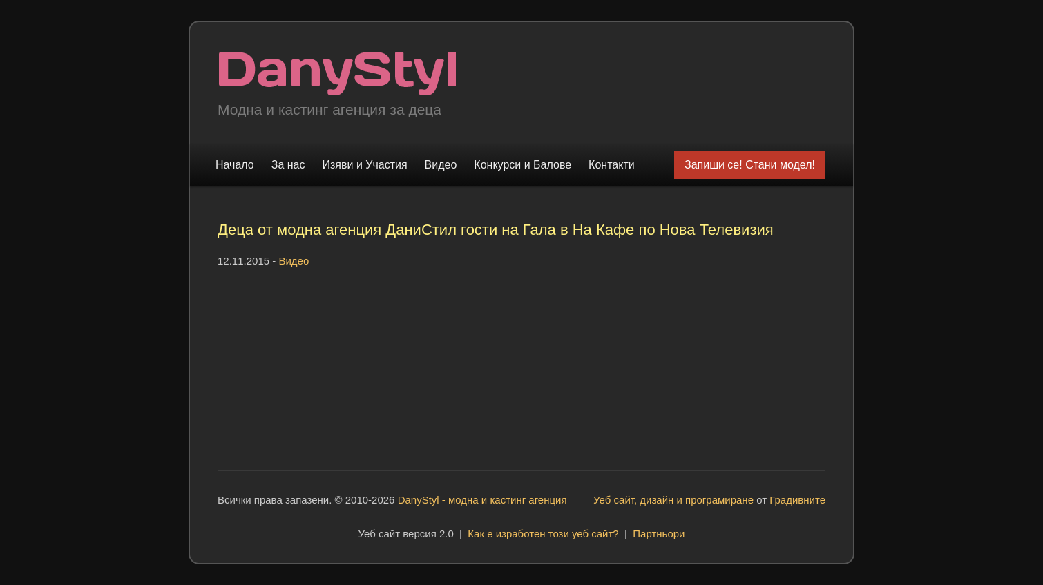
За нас (288, 165)
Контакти (612, 165)
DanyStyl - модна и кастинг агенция (482, 500)
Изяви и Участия (365, 165)
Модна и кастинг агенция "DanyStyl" (337, 73)
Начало (235, 165)
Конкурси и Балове (522, 165)
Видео (441, 165)
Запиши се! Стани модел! (750, 165)
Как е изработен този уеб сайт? (543, 533)
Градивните (797, 500)
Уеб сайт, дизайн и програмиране (673, 500)
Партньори (659, 533)
